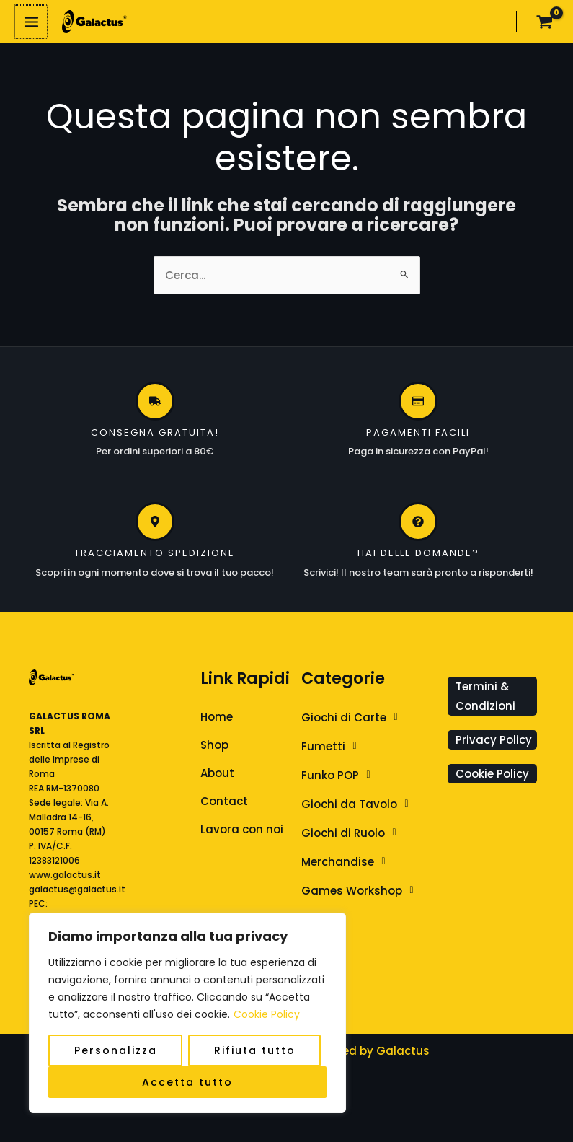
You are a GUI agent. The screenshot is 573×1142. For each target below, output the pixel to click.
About (217, 774)
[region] (187, 1013)
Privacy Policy (494, 741)
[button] (371, 718)
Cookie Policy (267, 1014)
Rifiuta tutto (255, 1050)
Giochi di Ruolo (352, 834)
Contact (224, 802)
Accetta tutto (187, 1082)
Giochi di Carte (353, 719)
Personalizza (115, 1050)
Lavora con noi (241, 830)
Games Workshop (361, 892)
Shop (214, 746)
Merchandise (347, 863)
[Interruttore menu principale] (30, 22)
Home (216, 718)
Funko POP (339, 776)
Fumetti (333, 747)
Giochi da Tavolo (359, 805)
